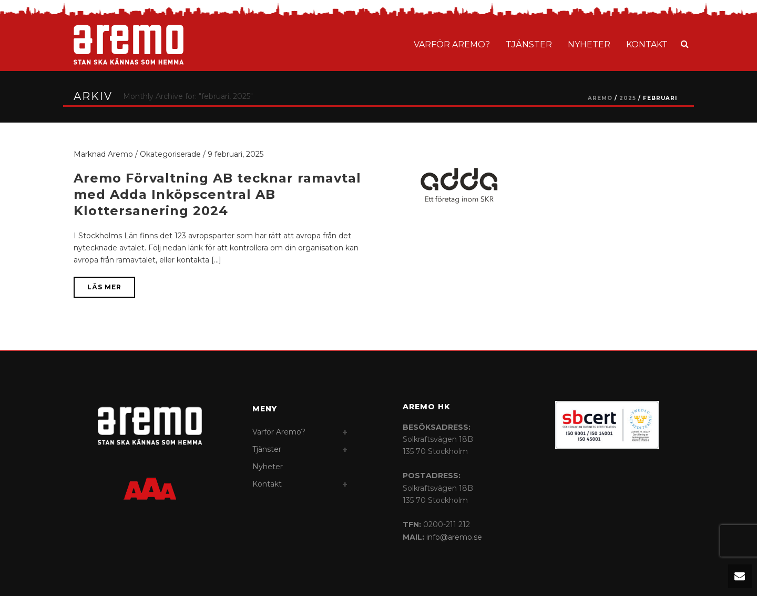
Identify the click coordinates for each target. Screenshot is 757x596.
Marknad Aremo (103, 154)
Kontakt (647, 44)
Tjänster (529, 44)
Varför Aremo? (452, 44)
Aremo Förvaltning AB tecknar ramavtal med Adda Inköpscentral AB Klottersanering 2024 (217, 194)
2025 (627, 98)
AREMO (600, 98)
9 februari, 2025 (235, 154)
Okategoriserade (170, 154)
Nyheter (589, 44)
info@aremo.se (454, 537)
